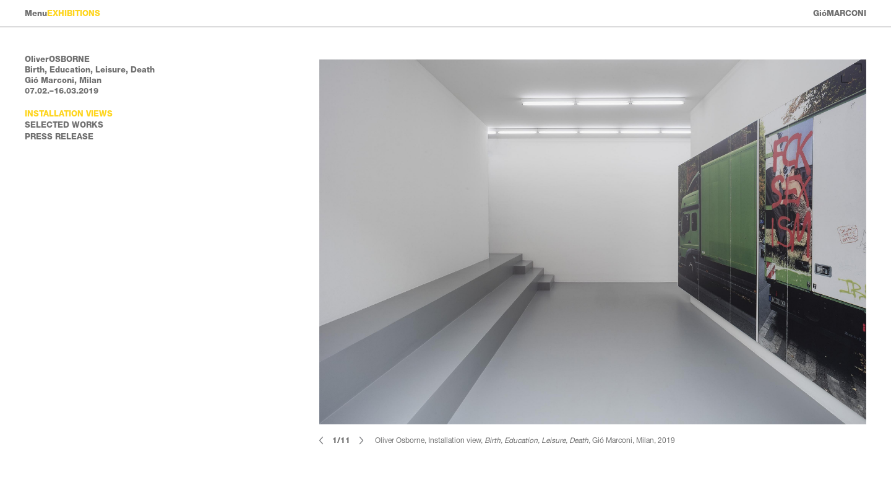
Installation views (69, 113)
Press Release (59, 136)
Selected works (64, 124)
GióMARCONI (839, 13)
